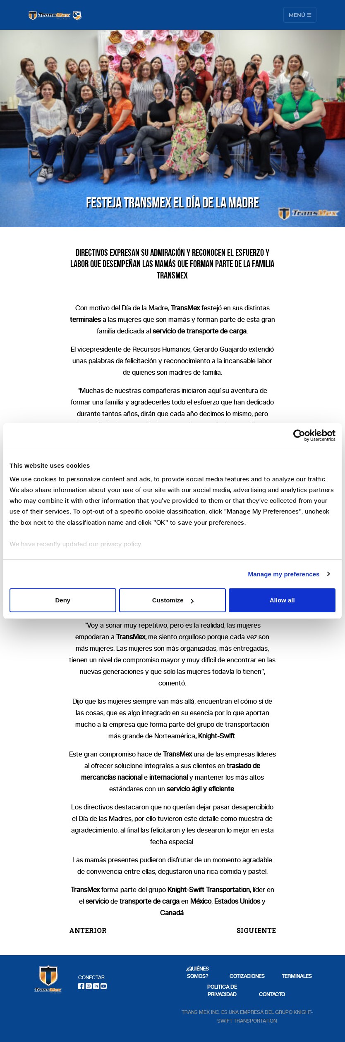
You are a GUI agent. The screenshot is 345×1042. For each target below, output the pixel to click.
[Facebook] (81, 986)
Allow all (282, 600)
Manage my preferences (284, 574)
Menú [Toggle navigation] (300, 15)
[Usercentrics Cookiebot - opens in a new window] (299, 435)
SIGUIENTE (256, 930)
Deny (62, 600)
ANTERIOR (88, 930)
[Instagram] (89, 986)
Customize (173, 600)
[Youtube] (104, 986)
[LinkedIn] (96, 986)
